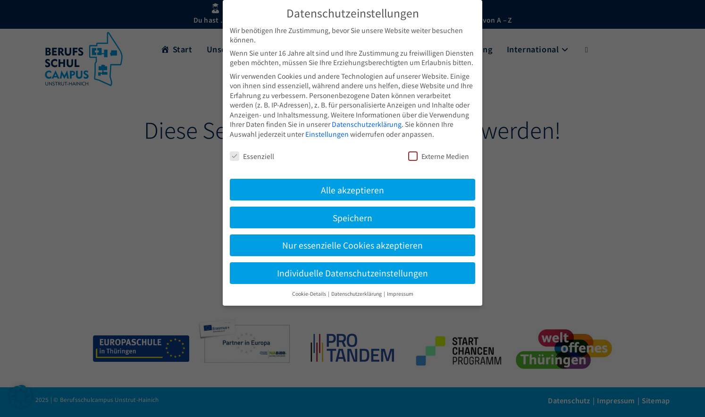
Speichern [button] (352, 218)
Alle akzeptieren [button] (352, 190)
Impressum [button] (400, 293)
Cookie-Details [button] (309, 293)
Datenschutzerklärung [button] (357, 293)
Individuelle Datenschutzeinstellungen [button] (352, 273)
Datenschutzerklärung (367, 124)
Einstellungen (327, 134)
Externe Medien (438, 156)
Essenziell (252, 156)
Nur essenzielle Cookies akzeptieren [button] (352, 245)
